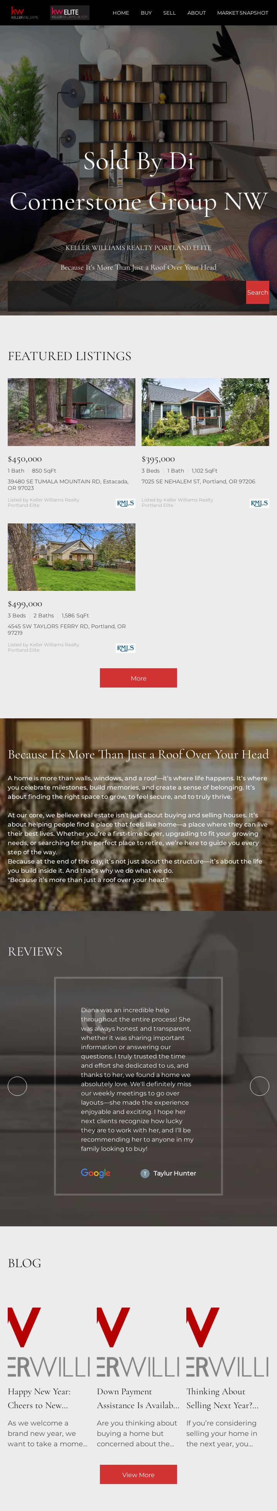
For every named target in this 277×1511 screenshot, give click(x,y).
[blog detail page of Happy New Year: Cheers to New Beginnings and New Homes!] (49, 1368)
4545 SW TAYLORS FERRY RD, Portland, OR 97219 (67, 629)
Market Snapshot (242, 13)
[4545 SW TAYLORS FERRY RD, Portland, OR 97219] (71, 557)
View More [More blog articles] (138, 1475)
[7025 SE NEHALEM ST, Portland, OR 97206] (205, 412)
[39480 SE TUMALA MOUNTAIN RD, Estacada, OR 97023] (71, 412)
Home (121, 13)
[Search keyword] (127, 292)
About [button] (196, 13)
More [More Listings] (139, 678)
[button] (257, 292)
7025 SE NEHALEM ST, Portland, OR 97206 (198, 481)
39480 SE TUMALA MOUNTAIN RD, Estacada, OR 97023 (68, 484)
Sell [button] (169, 13)
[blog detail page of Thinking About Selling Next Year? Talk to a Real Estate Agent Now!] (227, 1368)
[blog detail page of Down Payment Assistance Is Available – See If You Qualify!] (138, 1368)
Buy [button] (146, 13)
